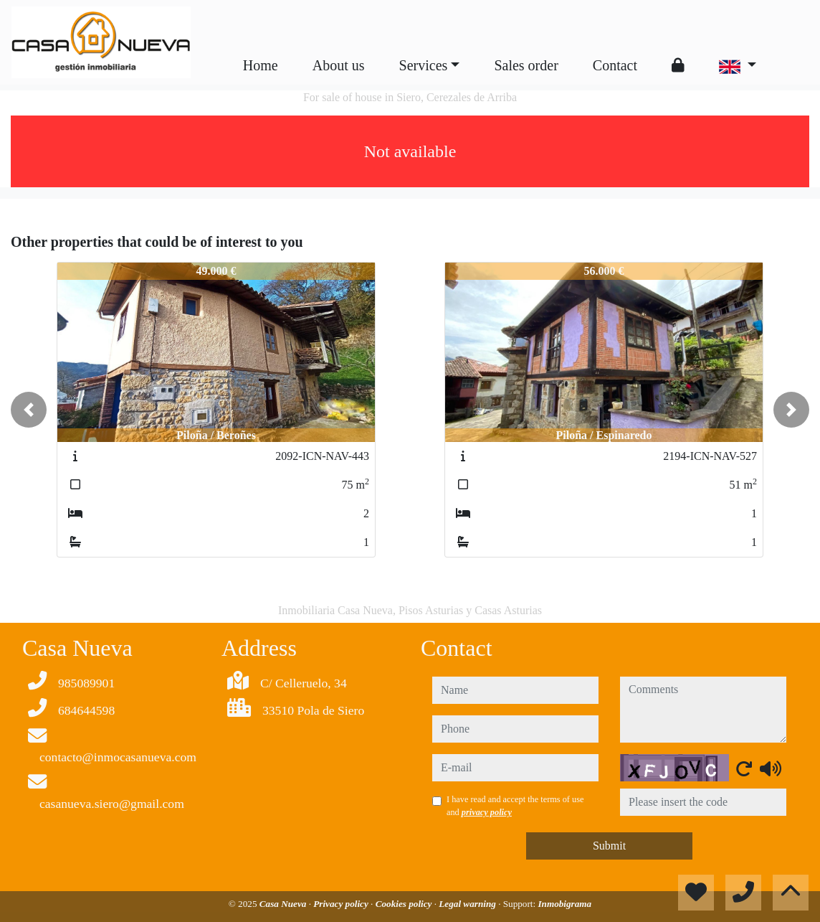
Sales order (526, 65)
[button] (29, 410)
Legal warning (468, 903)
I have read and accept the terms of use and (515, 805)
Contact (615, 65)
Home (260, 65)
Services (423, 65)
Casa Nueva (284, 903)
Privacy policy (342, 903)
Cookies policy (405, 903)
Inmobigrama (564, 903)
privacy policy (487, 812)
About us (339, 65)
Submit (609, 845)
